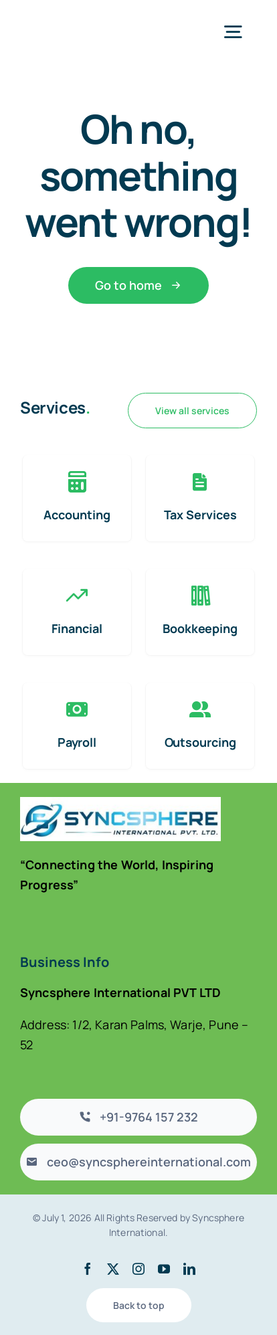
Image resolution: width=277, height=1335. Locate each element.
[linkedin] (189, 1269)
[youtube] (164, 1269)
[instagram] (138, 1269)
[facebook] (88, 1269)
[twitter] (113, 1269)
